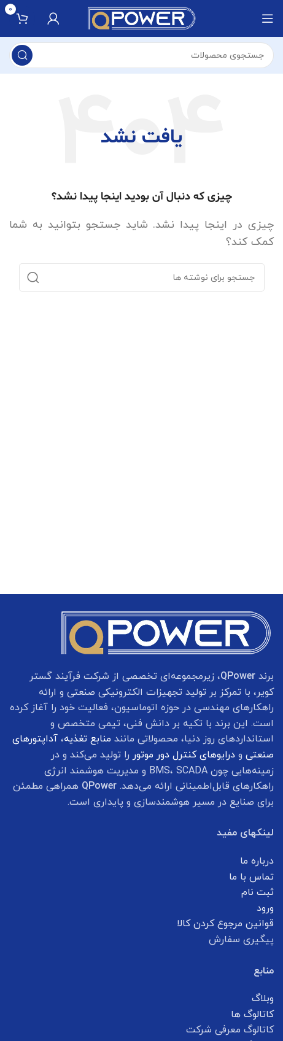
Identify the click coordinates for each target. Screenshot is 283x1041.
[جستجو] (141, 55)
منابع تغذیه (87, 739)
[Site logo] (142, 18)
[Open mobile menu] (267, 18)
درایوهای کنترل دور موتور (184, 755)
